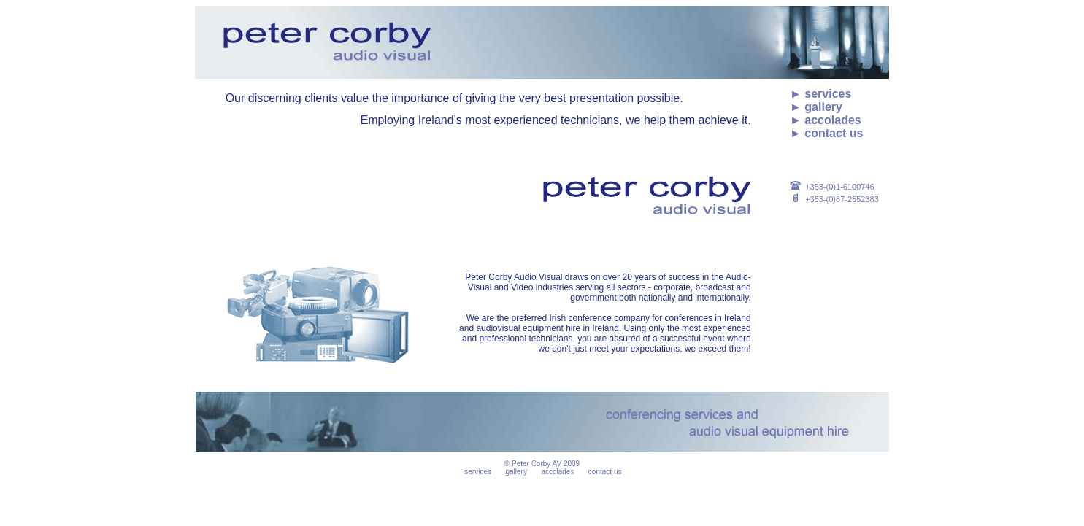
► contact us (826, 133)
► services (820, 94)
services (477, 472)
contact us (605, 472)
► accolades (825, 120)
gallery (515, 472)
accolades (557, 472)
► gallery (816, 107)
